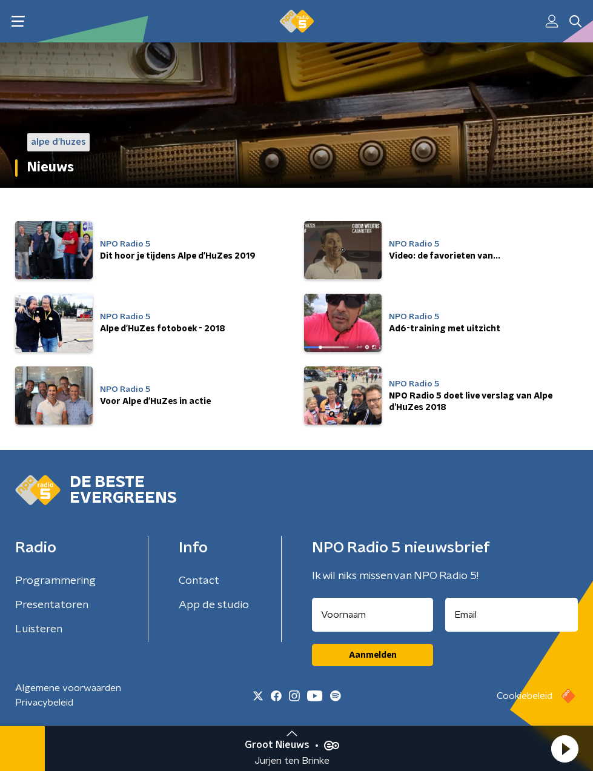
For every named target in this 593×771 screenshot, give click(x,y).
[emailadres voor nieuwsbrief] (511, 615)
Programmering (55, 580)
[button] (564, 748)
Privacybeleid (44, 702)
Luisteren (38, 629)
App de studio (214, 605)
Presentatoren (51, 605)
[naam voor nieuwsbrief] (372, 615)
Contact (199, 580)
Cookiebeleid (524, 696)
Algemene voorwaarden (68, 688)
